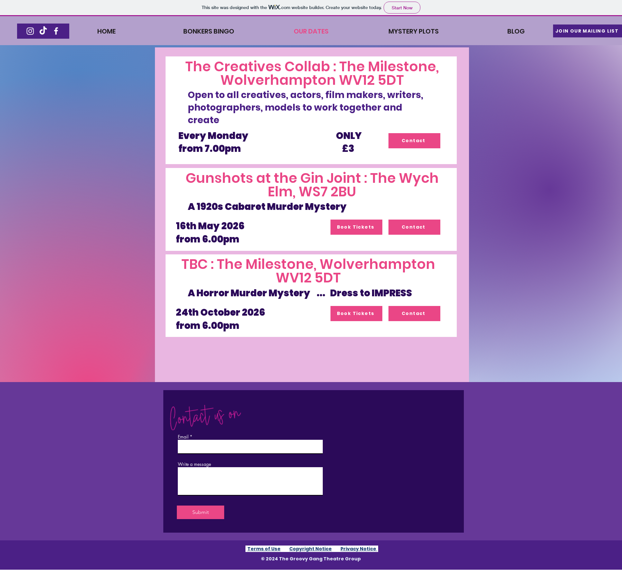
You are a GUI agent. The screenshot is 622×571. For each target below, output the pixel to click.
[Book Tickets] (356, 227)
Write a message (194, 464)
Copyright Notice (310, 549)
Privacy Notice (358, 549)
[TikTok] (43, 31)
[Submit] (200, 512)
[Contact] (414, 140)
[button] (587, 31)
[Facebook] (56, 31)
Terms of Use (264, 549)
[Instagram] (30, 31)
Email (183, 437)
